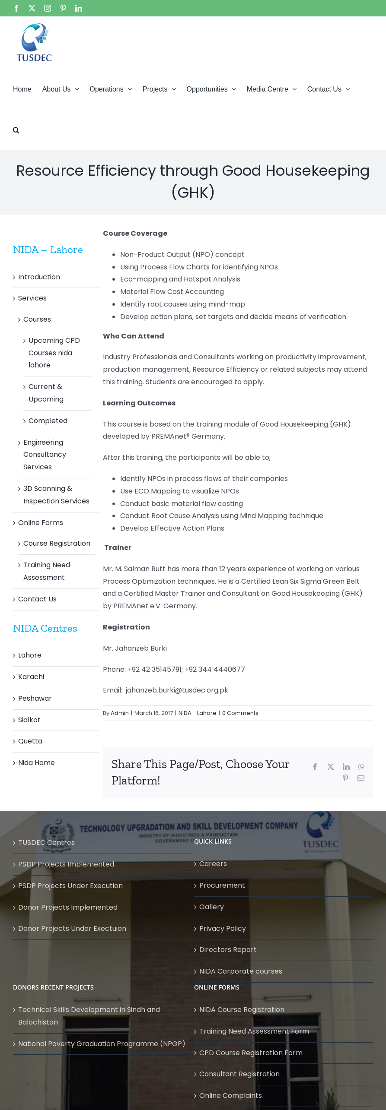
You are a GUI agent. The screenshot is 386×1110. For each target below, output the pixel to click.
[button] (16, 129)
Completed (48, 421)
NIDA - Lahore (198, 713)
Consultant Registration (239, 1074)
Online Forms (40, 523)
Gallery (211, 907)
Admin (120, 713)
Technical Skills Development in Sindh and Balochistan (89, 1016)
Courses (37, 319)
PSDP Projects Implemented (66, 864)
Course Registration (56, 543)
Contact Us (37, 599)
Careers (213, 864)
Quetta (30, 741)
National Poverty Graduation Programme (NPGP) (101, 1044)
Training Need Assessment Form (254, 1031)
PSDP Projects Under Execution (70, 886)
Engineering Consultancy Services (44, 454)
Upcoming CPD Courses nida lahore (54, 352)
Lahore (29, 655)
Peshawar (35, 698)
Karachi (31, 677)
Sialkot (29, 720)
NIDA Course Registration (241, 1010)
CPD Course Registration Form (251, 1053)
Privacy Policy (222, 928)
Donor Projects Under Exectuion (72, 928)
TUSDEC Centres (46, 843)
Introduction (39, 277)
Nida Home (36, 763)
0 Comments (240, 713)
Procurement (222, 885)
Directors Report (228, 950)
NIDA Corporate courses (240, 971)
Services (32, 298)
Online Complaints (230, 1096)
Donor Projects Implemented (68, 907)
